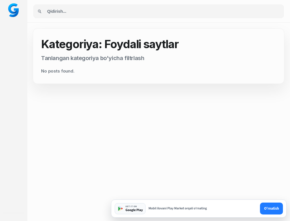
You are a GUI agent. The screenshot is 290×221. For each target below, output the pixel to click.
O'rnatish (271, 208)
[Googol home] (13, 10)
